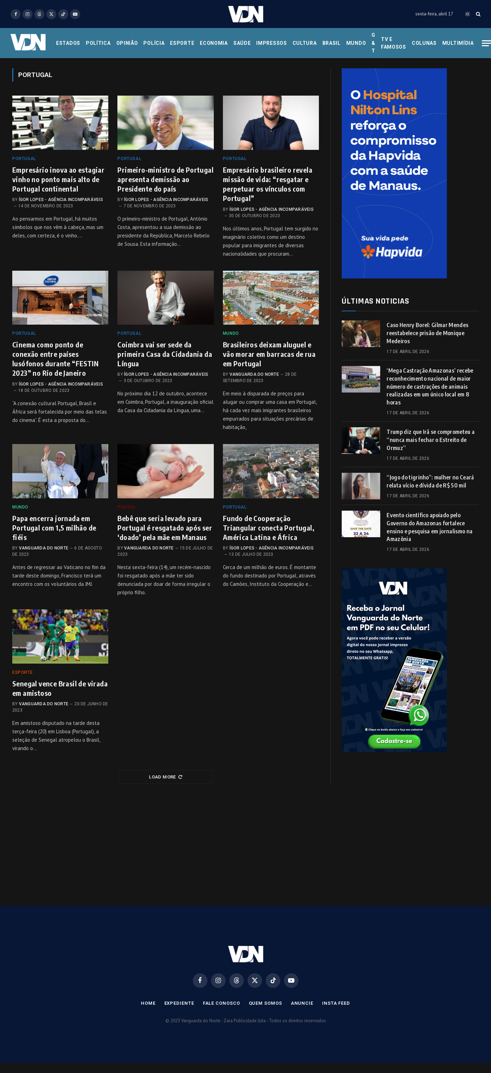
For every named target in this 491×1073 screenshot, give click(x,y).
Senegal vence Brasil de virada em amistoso (60, 688)
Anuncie (302, 1003)
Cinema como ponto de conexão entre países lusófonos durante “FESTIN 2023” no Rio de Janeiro (55, 359)
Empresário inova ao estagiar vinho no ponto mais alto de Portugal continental (58, 179)
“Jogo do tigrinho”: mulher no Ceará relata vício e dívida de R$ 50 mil (430, 481)
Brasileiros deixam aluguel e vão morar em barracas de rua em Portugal (269, 354)
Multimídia (458, 43)
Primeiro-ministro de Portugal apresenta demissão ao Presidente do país (165, 179)
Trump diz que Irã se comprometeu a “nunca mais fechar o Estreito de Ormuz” (431, 439)
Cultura (305, 43)
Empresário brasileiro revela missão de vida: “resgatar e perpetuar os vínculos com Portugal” (267, 184)
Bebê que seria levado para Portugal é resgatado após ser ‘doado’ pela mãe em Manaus (164, 527)
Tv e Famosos (393, 43)
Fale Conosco (221, 1003)
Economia (214, 43)
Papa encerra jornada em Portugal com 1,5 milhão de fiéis (54, 527)
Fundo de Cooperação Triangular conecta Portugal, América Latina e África (268, 527)
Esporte (182, 43)
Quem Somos (265, 1003)
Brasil (331, 43)
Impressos (271, 43)
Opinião (127, 43)
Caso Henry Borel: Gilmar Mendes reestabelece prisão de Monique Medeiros (427, 333)
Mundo (356, 43)
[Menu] (486, 43)
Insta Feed (336, 1003)
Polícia (153, 43)
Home (148, 1003)
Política (98, 43)
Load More (165, 777)
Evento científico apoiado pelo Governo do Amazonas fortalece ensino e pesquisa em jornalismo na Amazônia (429, 527)
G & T (373, 43)
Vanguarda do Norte (254, 374)
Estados (68, 43)
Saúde (242, 43)
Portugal (24, 158)
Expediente (179, 1003)
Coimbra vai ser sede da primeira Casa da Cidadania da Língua (164, 354)
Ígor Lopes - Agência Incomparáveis (61, 199)
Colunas (424, 43)
